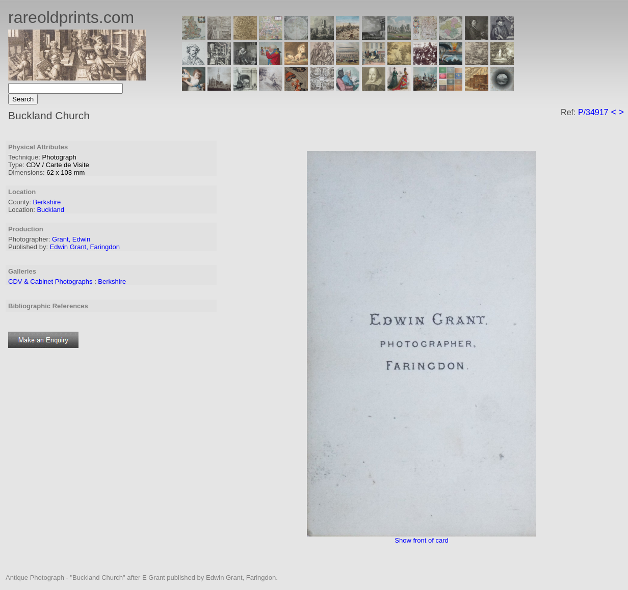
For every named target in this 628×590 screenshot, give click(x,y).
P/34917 (593, 112)
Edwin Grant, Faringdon (85, 247)
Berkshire (47, 202)
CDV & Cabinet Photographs (50, 281)
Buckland (50, 209)
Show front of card (422, 540)
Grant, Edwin (71, 239)
